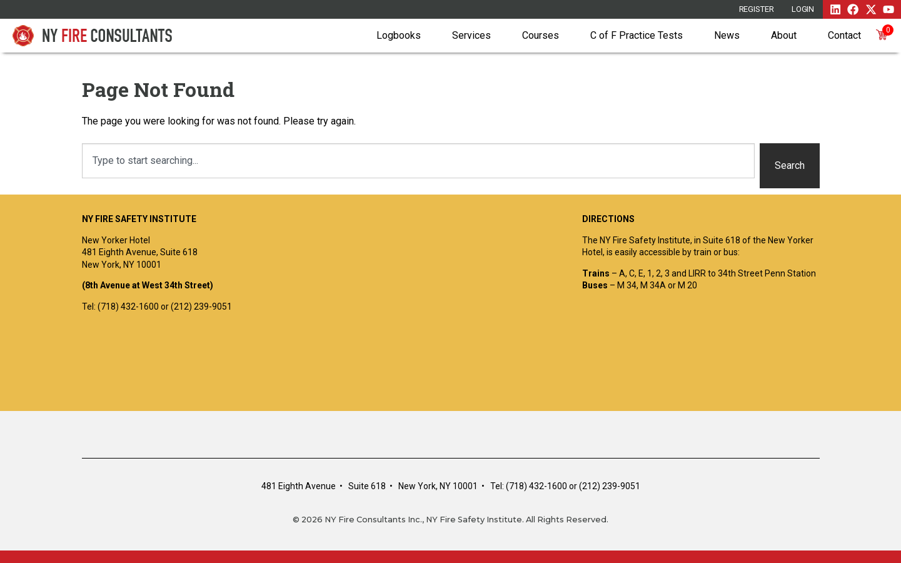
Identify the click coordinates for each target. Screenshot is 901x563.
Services (471, 35)
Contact (844, 35)
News (727, 35)
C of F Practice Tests (636, 35)
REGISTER (756, 9)
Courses (540, 35)
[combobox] (418, 160)
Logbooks (398, 35)
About (784, 35)
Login (803, 9)
